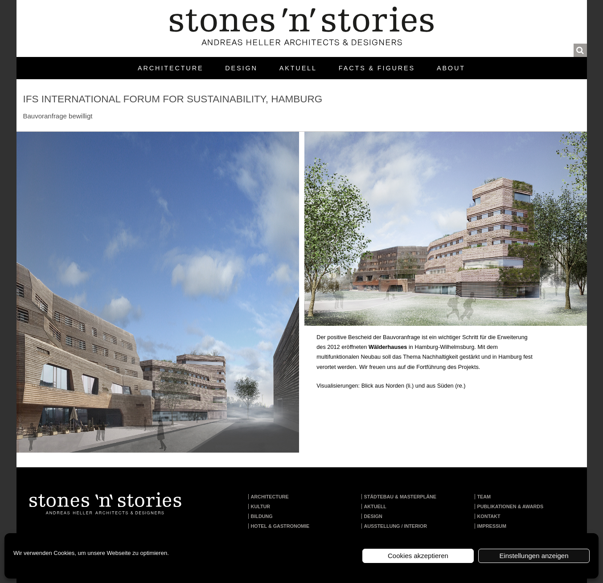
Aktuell (298, 68)
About (451, 68)
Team (484, 496)
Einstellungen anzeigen (533, 555)
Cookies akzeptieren (418, 555)
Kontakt (488, 516)
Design (241, 68)
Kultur (261, 506)
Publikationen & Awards (510, 506)
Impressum (491, 526)
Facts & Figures (377, 68)
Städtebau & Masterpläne (400, 496)
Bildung (262, 516)
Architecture (170, 68)
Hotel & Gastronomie (280, 526)
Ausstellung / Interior (395, 526)
